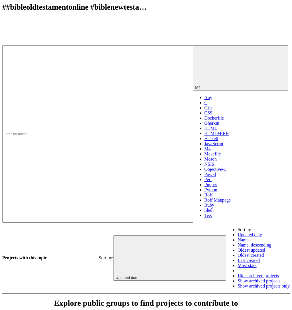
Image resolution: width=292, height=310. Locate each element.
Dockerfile (214, 118)
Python (210, 189)
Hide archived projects (258, 275)
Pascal (210, 174)
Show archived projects (259, 280)
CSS (208, 112)
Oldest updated (251, 250)
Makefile (212, 153)
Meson (210, 159)
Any (208, 97)
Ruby (209, 205)
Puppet (210, 184)
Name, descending (254, 245)
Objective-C (215, 169)
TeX (208, 215)
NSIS (209, 164)
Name (243, 239)
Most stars (247, 265)
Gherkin (211, 123)
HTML (210, 128)
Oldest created (251, 255)
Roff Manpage (217, 200)
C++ (208, 107)
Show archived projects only (264, 286)
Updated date (250, 234)
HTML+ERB (216, 133)
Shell (209, 210)
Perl (208, 179)
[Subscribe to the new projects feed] (247, 23)
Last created (249, 260)
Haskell (211, 138)
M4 (207, 148)
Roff (208, 194)
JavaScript (214, 143)
